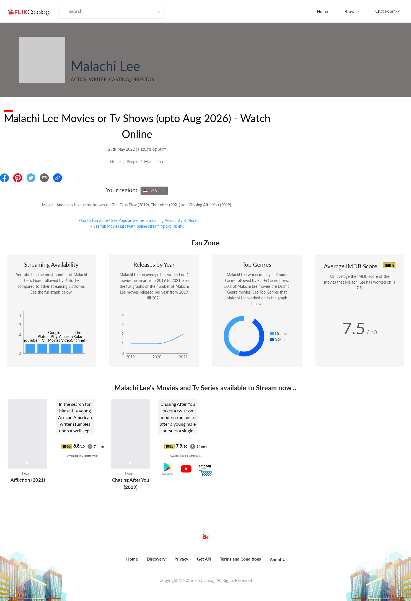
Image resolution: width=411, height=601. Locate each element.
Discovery (156, 558)
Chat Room (387, 11)
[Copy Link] (57, 177)
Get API (204, 558)
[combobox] (154, 190)
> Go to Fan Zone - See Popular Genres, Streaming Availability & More (137, 220)
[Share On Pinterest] (17, 177)
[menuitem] (322, 11)
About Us (279, 559)
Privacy (181, 558)
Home (322, 11)
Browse (352, 11)
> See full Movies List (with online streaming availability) (137, 226)
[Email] (44, 177)
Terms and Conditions (240, 558)
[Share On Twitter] (31, 177)
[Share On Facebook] (4, 177)
